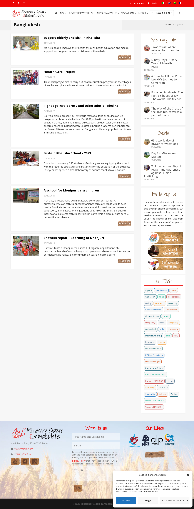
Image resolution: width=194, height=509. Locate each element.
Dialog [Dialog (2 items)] (148, 303)
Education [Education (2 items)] (159, 303)
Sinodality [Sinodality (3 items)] (149, 387)
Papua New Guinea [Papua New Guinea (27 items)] (154, 368)
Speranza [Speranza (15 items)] (163, 387)
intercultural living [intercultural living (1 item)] (153, 335)
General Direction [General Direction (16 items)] (153, 309)
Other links (154, 454)
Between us (136, 3)
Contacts (155, 3)
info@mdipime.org (23, 449)
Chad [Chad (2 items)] (161, 296)
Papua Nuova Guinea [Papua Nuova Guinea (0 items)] (155, 374)
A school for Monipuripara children (71, 190)
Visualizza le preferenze (175, 500)
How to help (162, 13)
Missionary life (107, 13)
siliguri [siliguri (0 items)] (170, 381)
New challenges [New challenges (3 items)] (152, 361)
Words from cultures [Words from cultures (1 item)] (154, 400)
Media (142, 13)
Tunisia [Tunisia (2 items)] (174, 394)
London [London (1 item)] (162, 342)
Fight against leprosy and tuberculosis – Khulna (81, 106)
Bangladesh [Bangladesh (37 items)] (161, 290)
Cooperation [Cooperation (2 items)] (174, 296)
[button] (187, 474)
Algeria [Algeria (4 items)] (148, 290)
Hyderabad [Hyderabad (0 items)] (150, 329)
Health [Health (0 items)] (166, 316)
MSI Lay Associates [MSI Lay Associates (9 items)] (154, 355)
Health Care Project (59, 72)
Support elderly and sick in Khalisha (72, 38)
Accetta (126, 500)
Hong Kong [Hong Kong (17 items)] (150, 322)
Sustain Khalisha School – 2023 (67, 153)
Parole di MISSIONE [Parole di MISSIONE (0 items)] (154, 381)
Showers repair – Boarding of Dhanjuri (74, 238)
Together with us (81, 13)
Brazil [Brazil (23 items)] (173, 290)
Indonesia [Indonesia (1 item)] (173, 329)
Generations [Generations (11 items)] (171, 309)
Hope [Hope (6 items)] (161, 322)
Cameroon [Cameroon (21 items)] (150, 296)
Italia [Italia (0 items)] (168, 335)
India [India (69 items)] (162, 329)
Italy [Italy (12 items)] (176, 335)
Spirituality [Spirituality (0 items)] (150, 394)
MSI (62, 13)
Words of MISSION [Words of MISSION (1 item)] (153, 407)
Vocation (128, 13)
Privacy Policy (78, 460)
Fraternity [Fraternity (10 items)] (172, 303)
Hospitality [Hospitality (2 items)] (173, 322)
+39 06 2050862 (22, 454)
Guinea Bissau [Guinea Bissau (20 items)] (152, 316)
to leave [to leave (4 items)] (163, 394)
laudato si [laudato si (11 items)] (149, 342)
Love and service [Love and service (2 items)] (153, 348)
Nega (148, 500)
